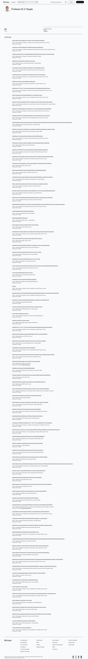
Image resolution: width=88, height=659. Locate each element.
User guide (54, 641)
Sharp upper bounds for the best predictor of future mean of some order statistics (30, 388)
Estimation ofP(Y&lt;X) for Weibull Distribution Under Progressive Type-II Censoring (31, 114)
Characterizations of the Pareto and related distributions (25, 579)
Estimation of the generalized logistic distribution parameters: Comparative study (30, 299)
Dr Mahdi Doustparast (25, 364)
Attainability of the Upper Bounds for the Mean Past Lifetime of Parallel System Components (33, 231)
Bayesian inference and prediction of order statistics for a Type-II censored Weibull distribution (33, 190)
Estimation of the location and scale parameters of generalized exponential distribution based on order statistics (37, 558)
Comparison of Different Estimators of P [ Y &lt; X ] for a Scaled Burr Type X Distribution (32, 422)
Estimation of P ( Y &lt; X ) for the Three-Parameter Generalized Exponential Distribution (32, 326)
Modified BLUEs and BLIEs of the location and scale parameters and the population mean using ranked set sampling (38, 203)
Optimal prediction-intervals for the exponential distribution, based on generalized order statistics (34, 565)
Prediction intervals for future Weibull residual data (23, 80)
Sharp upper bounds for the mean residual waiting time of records (27, 237)
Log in (70, 1)
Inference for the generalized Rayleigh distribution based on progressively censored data (32, 196)
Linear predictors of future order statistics (21, 626)
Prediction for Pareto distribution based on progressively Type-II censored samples (31, 244)
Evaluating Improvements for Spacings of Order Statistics (25, 497)
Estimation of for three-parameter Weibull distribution (24, 278)
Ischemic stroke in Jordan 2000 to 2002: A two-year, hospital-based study (28, 469)
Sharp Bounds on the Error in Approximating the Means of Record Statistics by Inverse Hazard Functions (36, 428)
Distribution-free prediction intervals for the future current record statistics (29, 340)
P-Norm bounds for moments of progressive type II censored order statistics (29, 490)
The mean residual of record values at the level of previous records (27, 306)
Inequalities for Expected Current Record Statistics (23, 347)
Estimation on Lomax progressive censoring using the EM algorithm (27, 135)
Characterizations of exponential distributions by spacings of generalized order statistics (32, 504)
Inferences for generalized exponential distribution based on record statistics (29, 517)
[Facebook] (73, 656)
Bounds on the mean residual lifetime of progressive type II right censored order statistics (32, 101)
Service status (55, 639)
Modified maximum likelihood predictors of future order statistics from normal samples (31, 613)
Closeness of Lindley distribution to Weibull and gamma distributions (27, 46)
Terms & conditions (72, 639)
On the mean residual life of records (20, 312)
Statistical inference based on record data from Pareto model (26, 360)
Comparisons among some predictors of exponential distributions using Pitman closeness (32, 176)
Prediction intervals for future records (20, 319)
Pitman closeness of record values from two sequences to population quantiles (30, 183)
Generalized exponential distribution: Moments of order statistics (27, 476)
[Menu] (64, 2)
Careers (38, 644)
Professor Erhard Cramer (26, 507)
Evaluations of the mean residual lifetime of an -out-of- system (26, 258)
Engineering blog (40, 646)
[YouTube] (81, 656)
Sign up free (78, 1)
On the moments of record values (19, 586)
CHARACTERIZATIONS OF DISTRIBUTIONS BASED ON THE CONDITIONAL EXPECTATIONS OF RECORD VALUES (38, 538)
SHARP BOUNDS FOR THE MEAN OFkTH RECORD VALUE (25, 531)
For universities (23, 644)
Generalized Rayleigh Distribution (19, 217)
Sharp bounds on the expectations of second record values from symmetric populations (32, 483)
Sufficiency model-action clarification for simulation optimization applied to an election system (33, 128)
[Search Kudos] (28, 2)
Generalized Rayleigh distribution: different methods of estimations (27, 415)
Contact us (54, 648)
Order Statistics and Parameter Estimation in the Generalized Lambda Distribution (30, 510)
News (37, 641)
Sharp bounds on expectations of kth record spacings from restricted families (29, 456)
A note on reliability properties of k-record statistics (23, 620)
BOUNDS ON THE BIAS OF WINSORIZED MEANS (23, 367)
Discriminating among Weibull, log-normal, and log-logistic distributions (28, 39)
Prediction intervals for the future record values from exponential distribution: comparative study (34, 592)
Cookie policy (71, 644)
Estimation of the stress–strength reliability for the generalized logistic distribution (30, 142)
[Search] (38, 2)
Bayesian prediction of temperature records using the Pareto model (27, 442)
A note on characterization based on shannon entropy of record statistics (28, 572)
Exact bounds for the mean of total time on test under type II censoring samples (30, 401)
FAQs (53, 646)
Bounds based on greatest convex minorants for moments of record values (29, 606)
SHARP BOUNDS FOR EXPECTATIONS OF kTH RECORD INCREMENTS (28, 435)
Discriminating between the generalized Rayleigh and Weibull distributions (29, 169)
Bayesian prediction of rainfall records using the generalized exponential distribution (31, 374)
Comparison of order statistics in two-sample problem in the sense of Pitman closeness (31, 162)
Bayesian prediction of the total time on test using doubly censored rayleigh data (30, 545)
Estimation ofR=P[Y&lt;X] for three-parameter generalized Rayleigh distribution (30, 149)
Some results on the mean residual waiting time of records (25, 224)
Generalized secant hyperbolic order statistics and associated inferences (28, 381)
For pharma (23, 646)
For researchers (23, 639)
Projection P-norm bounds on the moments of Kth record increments (27, 449)
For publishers (23, 641)
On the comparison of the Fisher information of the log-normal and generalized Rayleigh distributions (35, 265)
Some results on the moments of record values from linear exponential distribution (30, 551)
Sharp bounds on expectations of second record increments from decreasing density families (33, 353)
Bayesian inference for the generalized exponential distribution (26, 408)
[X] (76, 656)
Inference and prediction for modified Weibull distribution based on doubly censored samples (33, 53)
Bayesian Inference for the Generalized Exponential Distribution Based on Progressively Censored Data (35, 292)
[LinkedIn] (78, 656)
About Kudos (39, 639)
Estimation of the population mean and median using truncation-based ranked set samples (32, 155)
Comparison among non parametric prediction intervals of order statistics (28, 73)
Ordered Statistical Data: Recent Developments (23, 210)
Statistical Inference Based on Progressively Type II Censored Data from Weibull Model (31, 108)
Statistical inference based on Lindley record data (23, 60)
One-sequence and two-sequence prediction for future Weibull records (28, 67)
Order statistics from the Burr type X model (22, 599)
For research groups (24, 648)
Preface (14, 285)
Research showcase (24, 650)
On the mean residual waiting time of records (22, 271)
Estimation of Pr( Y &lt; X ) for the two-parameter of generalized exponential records (31, 87)
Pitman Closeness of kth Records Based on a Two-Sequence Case (27, 94)
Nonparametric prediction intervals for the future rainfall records (26, 394)
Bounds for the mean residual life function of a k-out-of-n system (26, 251)
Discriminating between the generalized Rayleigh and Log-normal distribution (29, 333)
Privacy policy (71, 641)
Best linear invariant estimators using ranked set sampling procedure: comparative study (32, 524)
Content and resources (57, 644)
